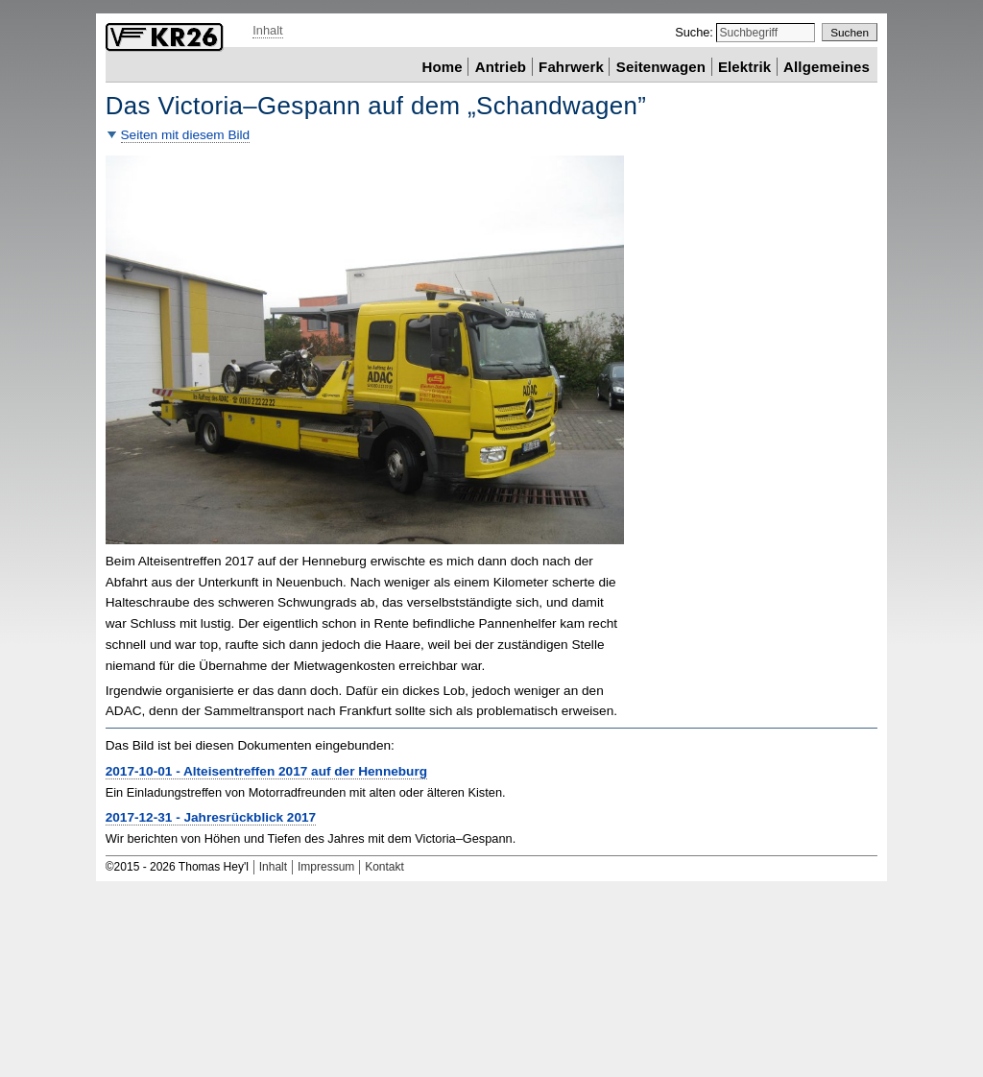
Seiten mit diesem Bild (186, 135)
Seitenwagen (661, 66)
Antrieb (500, 66)
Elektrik (744, 66)
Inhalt (267, 30)
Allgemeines (826, 66)
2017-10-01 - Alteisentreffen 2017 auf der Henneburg (266, 771)
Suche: (695, 32)
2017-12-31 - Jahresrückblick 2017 (211, 817)
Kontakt (384, 867)
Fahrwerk (571, 66)
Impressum (326, 867)
